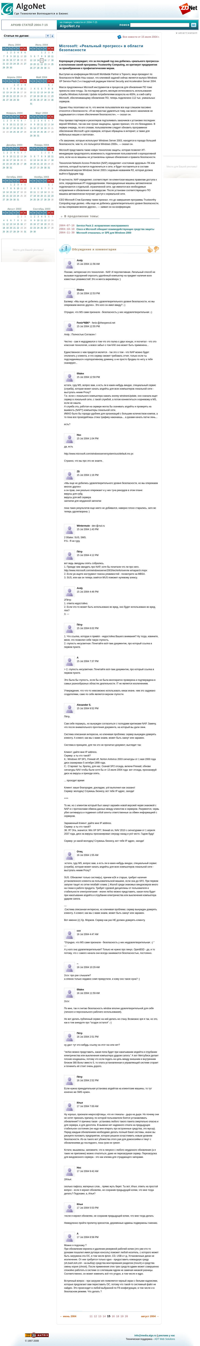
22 (7, 64)
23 (11, 64)
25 (18, 64)
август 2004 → (150, 1316)
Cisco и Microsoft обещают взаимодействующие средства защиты (115, 229)
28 (4, 68)
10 (14, 56)
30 (11, 68)
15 (7, 60)
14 (4, 60)
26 (31, 68)
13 (25, 56)
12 (31, 60)
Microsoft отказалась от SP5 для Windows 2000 (104, 232)
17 (14, 60)
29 (7, 68)
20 (35, 64)
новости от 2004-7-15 (85, 22)
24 (14, 64)
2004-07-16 (67, 225)
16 (11, 60)
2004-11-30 (67, 233)
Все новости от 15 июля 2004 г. (141, 36)
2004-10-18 (67, 229)
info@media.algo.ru (145, 1335)
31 (31, 104)
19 (31, 64)
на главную (66, 22)
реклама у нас (166, 1335)
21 (4, 64)
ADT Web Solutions (164, 1339)
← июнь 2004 (68, 1316)
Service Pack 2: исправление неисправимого (103, 225)
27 (25, 64)
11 (18, 56)
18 (18, 60)
